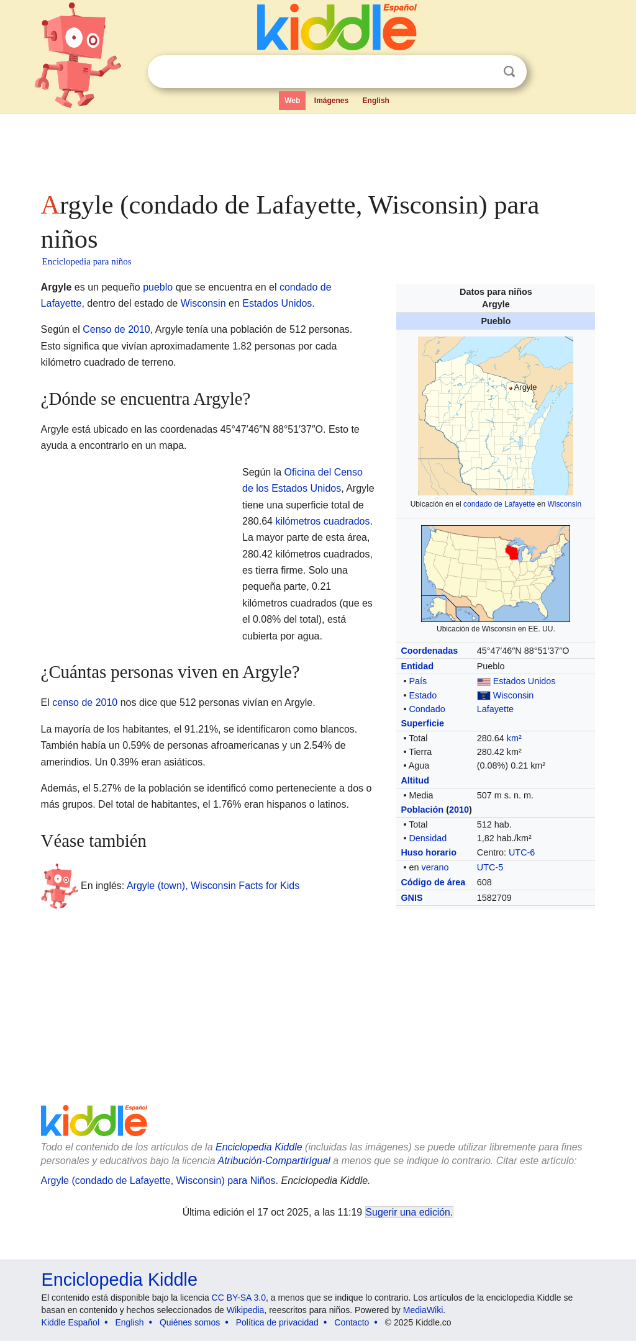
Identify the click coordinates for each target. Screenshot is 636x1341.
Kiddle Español (70, 1322)
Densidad (428, 838)
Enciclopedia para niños (87, 261)
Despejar (483, 72)
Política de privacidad (277, 1322)
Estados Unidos (524, 681)
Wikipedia (246, 1310)
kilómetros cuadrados (322, 521)
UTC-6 (522, 852)
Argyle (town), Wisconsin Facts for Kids (213, 885)
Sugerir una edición (408, 1212)
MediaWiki (423, 1310)
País (418, 681)
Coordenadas (429, 651)
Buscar (509, 72)
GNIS (411, 898)
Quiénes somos (190, 1322)
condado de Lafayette (499, 504)
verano (434, 867)
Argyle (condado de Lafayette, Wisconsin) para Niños (158, 1180)
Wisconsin (564, 504)
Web (292, 100)
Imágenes (331, 100)
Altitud (415, 780)
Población (422, 810)
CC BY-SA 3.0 (239, 1298)
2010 (459, 810)
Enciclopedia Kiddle (259, 1147)
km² (514, 738)
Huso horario (429, 852)
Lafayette (495, 709)
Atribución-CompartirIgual (274, 1160)
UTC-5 (490, 867)
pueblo (158, 287)
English (376, 100)
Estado (423, 695)
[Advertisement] (317, 149)
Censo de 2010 (116, 329)
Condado (427, 709)
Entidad (417, 666)
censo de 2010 (84, 702)
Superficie (422, 723)
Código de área (433, 882)
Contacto (351, 1322)
